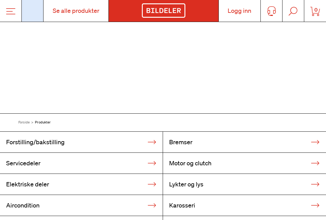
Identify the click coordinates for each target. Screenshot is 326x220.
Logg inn (239, 10)
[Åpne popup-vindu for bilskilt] (33, 11)
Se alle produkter (76, 10)
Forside (24, 122)
